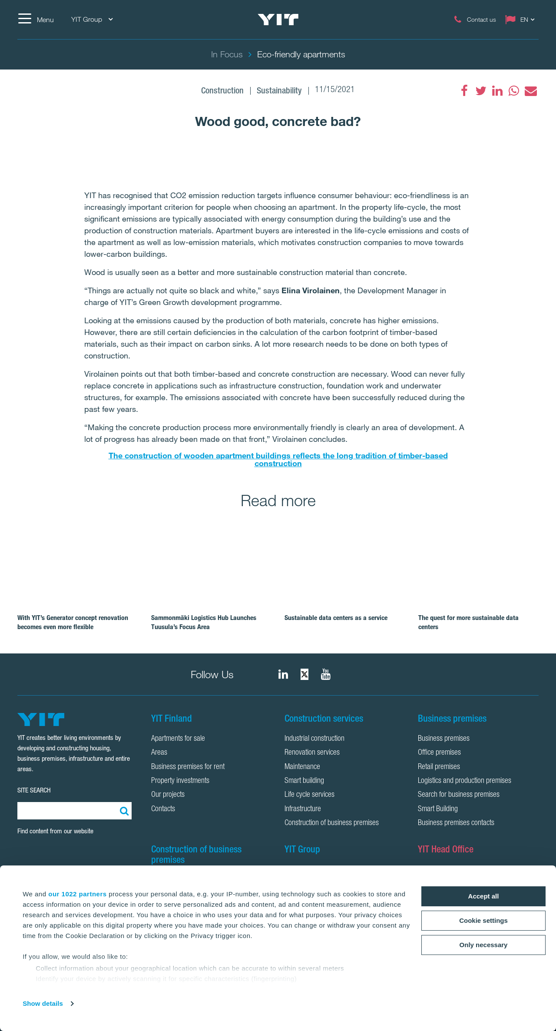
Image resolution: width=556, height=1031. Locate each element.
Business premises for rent (188, 767)
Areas (159, 753)
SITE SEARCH (34, 790)
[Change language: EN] (522, 19)
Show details (43, 1003)
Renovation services (312, 753)
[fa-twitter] (480, 91)
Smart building (304, 781)
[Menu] (35, 19)
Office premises (439, 753)
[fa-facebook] (464, 91)
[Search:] (123, 810)
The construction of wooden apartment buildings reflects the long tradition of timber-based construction (278, 459)
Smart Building (438, 809)
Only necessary (484, 944)
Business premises (444, 739)
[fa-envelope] (530, 91)
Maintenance (302, 767)
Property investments (180, 781)
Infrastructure (303, 809)
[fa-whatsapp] (514, 91)
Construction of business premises (332, 823)
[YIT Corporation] (326, 674)
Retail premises (439, 767)
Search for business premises (459, 795)
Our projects (168, 795)
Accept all (483, 896)
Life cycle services (309, 795)
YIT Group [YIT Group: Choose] (92, 19)
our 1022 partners (77, 894)
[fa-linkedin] (497, 91)
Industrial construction (314, 739)
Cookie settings (483, 920)
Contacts (163, 809)
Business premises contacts (456, 823)
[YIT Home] (278, 19)
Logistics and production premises (464, 781)
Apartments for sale (178, 739)
